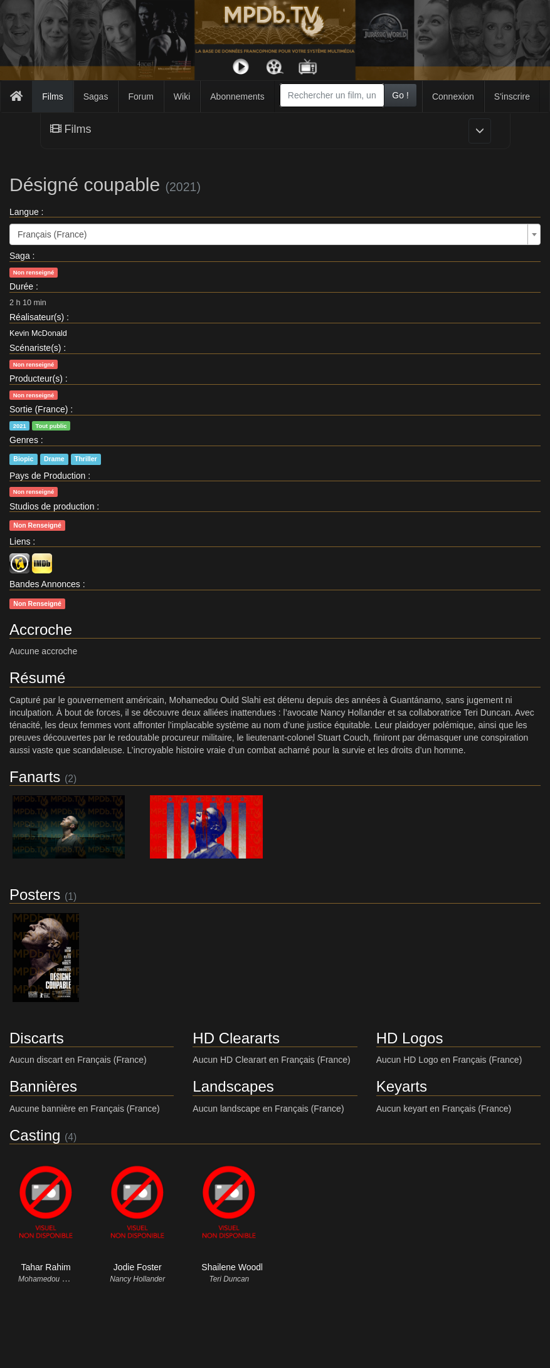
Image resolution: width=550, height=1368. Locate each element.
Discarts (36, 1038)
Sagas (95, 96)
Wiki (182, 96)
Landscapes (233, 1086)
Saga (19, 256)
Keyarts (401, 1086)
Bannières (43, 1086)
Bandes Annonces (44, 584)
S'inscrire (512, 96)
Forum (140, 96)
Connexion (453, 96)
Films (52, 96)
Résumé (37, 677)
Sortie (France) (38, 409)
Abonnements (237, 96)
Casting (34, 1135)
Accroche (40, 629)
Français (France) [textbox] (52, 234)
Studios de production (51, 506)
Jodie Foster (138, 1267)
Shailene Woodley (236, 1267)
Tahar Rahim (45, 1267)
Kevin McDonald (38, 333)
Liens (19, 541)
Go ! (400, 95)
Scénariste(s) (35, 348)
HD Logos (409, 1038)
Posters (34, 894)
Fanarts (34, 776)
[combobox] (332, 95)
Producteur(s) (36, 378)
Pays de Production (47, 476)
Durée (21, 286)
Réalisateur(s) (36, 317)
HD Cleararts (236, 1038)
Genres (23, 440)
